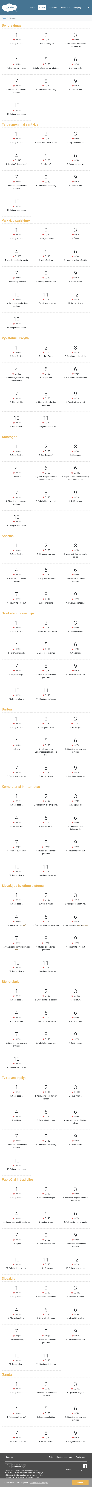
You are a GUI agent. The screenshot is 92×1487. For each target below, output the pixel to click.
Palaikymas (80, 1457)
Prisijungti (77, 7)
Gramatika (53, 7)
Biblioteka (65, 7)
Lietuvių (9, 1457)
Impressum (83, 1470)
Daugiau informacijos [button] (39, 1483)
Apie (51, 1457)
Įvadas (32, 7)
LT (87, 7)
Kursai (42, 7)
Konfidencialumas (64, 1457)
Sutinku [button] (80, 1483)
